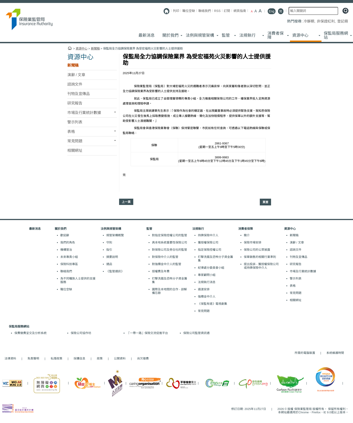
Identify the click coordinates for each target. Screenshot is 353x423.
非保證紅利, (327, 21)
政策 (100, 358)
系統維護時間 (335, 353)
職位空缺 (188, 11)
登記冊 (342, 21)
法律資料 (10, 358)
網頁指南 (239, 11)
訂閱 (227, 11)
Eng (271, 11)
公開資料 (120, 358)
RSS (217, 11)
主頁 (69, 48)
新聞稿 (95, 48)
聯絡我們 (204, 11)
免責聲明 (33, 358)
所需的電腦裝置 (305, 353)
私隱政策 (56, 358)
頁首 (265, 202)
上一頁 (126, 202)
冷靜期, (309, 21)
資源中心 (81, 48)
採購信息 (79, 358)
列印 (176, 11)
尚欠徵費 (141, 358)
